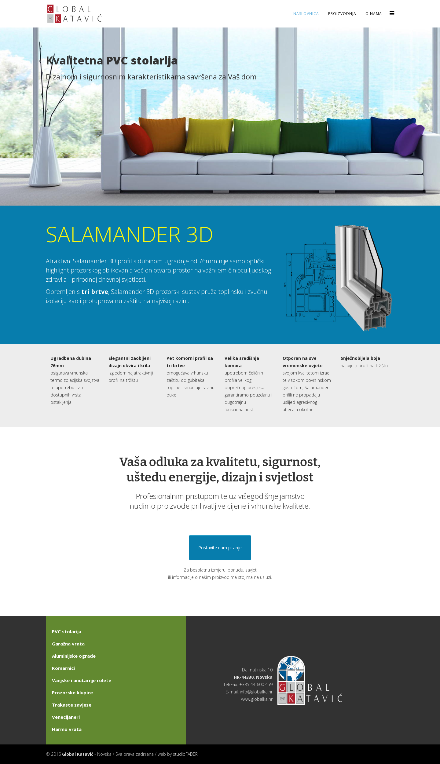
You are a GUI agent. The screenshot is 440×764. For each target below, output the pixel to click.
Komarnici (63, 668)
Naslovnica (306, 13)
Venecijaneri (66, 717)
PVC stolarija (66, 631)
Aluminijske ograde (74, 656)
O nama (373, 13)
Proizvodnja (342, 13)
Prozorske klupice (72, 692)
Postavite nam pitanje (220, 547)
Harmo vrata (67, 729)
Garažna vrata (68, 644)
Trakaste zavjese (71, 705)
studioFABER (185, 754)
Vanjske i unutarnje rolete (81, 680)
